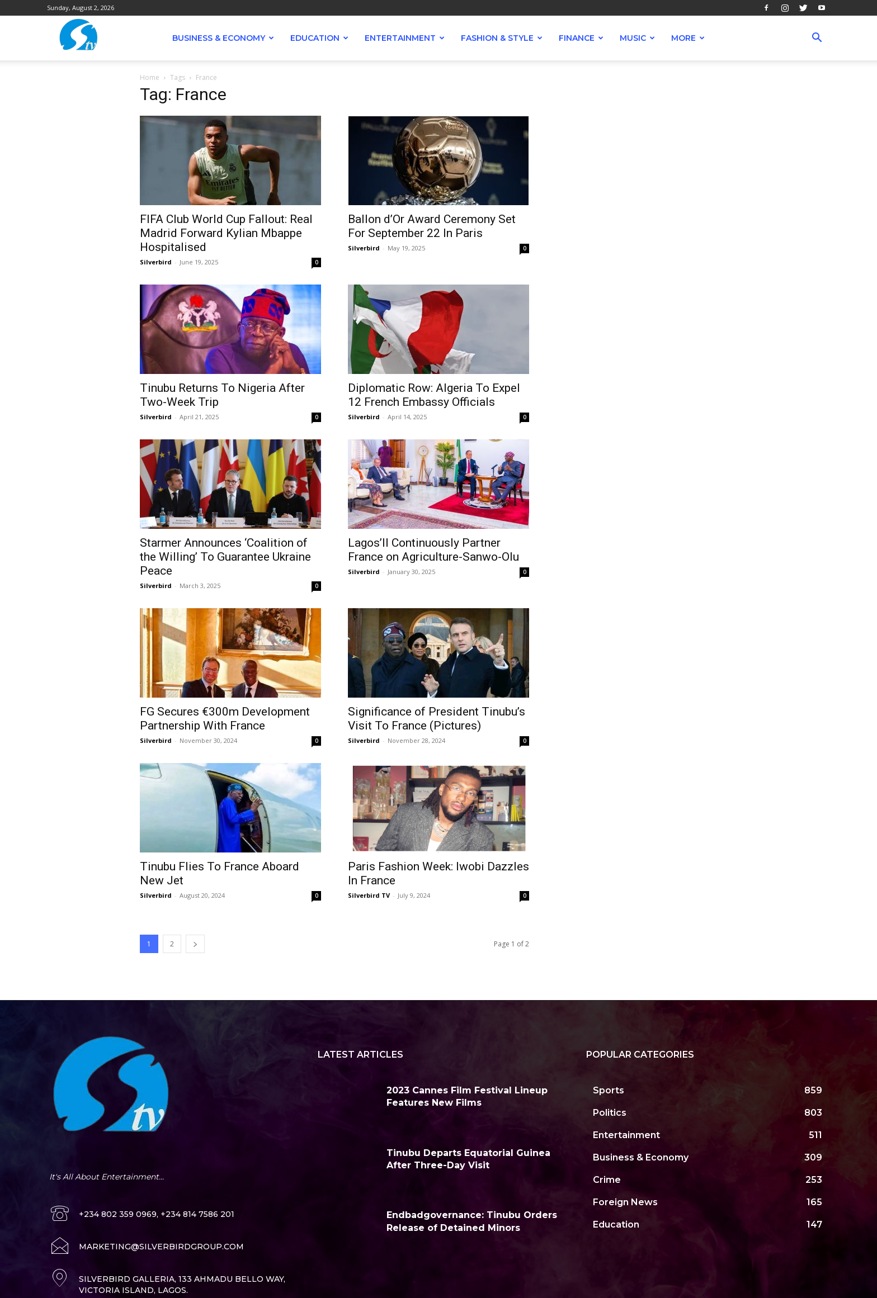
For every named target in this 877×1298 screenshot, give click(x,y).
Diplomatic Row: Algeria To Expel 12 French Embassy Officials (434, 395)
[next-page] (195, 944)
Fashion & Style (502, 38)
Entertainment (405, 38)
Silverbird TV (369, 895)
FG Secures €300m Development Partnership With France (225, 718)
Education (319, 38)
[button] (816, 39)
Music (637, 38)
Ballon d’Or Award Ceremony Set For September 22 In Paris (432, 226)
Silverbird (156, 262)
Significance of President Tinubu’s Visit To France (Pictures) (436, 718)
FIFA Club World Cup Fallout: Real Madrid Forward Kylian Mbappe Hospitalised (226, 233)
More (688, 38)
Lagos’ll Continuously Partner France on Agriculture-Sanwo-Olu (433, 549)
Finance (581, 38)
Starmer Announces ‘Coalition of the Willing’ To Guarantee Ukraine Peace (225, 556)
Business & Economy (223, 38)
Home (149, 77)
